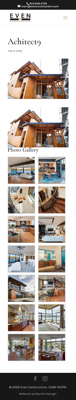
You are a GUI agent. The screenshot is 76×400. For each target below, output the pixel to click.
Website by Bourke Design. (38, 394)
